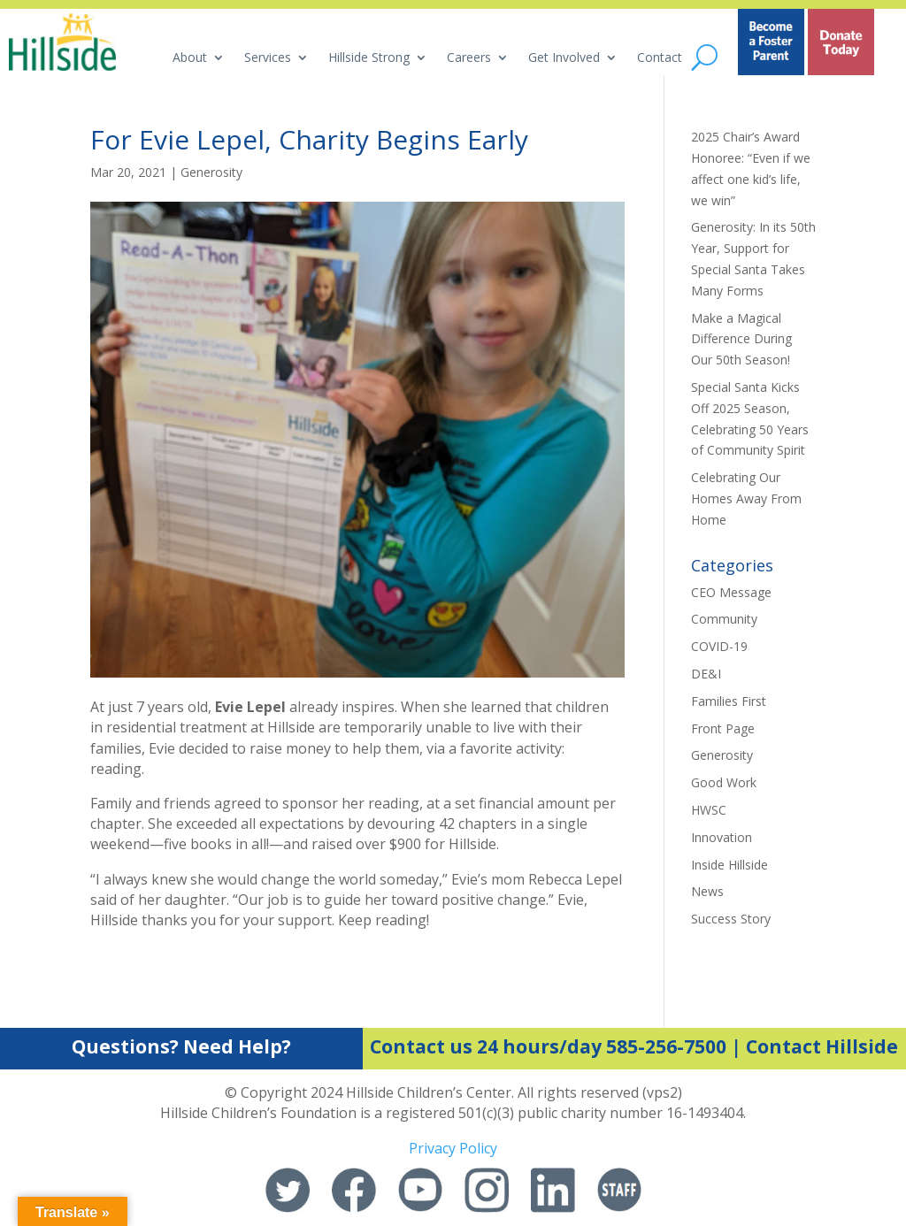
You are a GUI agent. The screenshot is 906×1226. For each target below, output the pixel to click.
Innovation (721, 837)
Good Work (723, 782)
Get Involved (564, 58)
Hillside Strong (369, 58)
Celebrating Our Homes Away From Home (746, 498)
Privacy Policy (453, 1148)
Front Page (723, 728)
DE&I (706, 673)
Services (267, 58)
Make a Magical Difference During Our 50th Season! (741, 339)
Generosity (211, 172)
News (707, 891)
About (190, 58)
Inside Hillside (729, 864)
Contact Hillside (822, 1046)
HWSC (708, 809)
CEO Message (731, 592)
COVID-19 (719, 646)
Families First (728, 701)
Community (724, 618)
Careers (469, 58)
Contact (659, 58)
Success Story (731, 918)
